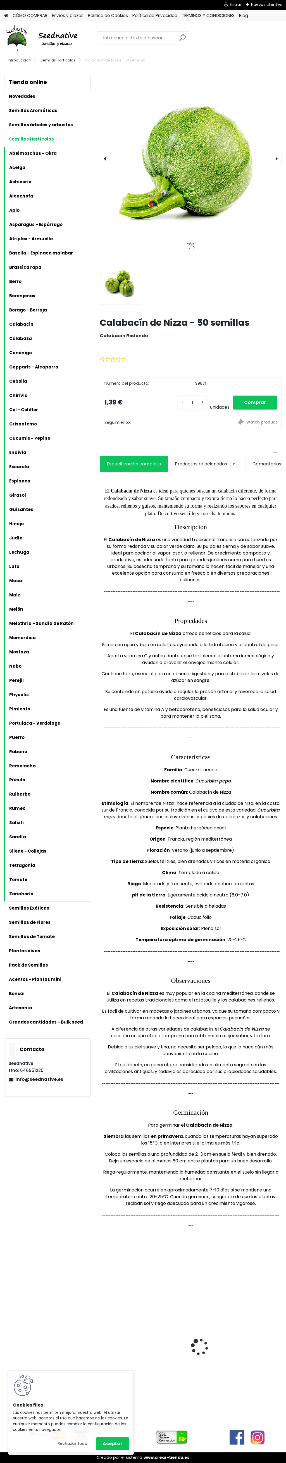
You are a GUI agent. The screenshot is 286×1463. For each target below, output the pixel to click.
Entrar (235, 4)
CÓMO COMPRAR (30, 15)
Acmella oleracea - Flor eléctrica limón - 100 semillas (250, 1339)
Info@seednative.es (39, 1079)
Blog (243, 15)
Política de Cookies (108, 15)
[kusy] (192, 403)
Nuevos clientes (266, 4)
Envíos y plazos (68, 15)
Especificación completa (134, 464)
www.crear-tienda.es (166, 1457)
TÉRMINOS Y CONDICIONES (208, 15)
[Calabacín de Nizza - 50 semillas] (191, 158)
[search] (182, 39)
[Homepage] (6, 15)
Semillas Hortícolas (57, 60)
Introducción (19, 60)
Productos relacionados (207, 464)
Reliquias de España (188, 1333)
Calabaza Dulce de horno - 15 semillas (125, 1332)
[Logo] (42, 38)
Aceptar (112, 1443)
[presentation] (105, 158)
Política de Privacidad (154, 15)
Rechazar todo (72, 1443)
